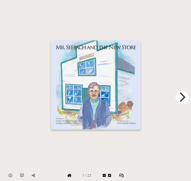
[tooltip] (10, 175)
